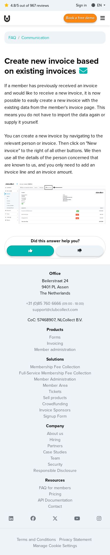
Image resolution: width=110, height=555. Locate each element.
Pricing (55, 494)
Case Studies (55, 452)
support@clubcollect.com (55, 309)
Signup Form (55, 416)
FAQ (12, 38)
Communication (35, 38)
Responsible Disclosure (55, 470)
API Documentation (55, 500)
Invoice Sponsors (55, 410)
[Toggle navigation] (102, 18)
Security (55, 464)
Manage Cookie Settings (55, 546)
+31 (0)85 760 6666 (55, 303)
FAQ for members (55, 488)
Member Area (55, 385)
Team (55, 458)
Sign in (81, 5)
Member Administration (55, 379)
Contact (55, 506)
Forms (55, 337)
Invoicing (55, 343)
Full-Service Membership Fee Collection (55, 373)
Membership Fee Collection (55, 367)
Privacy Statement (75, 539)
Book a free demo (80, 17)
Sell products (55, 398)
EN (97, 5)
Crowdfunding (55, 404)
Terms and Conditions (36, 539)
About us (55, 433)
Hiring (55, 440)
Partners (55, 446)
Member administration (55, 349)
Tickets (55, 391)
